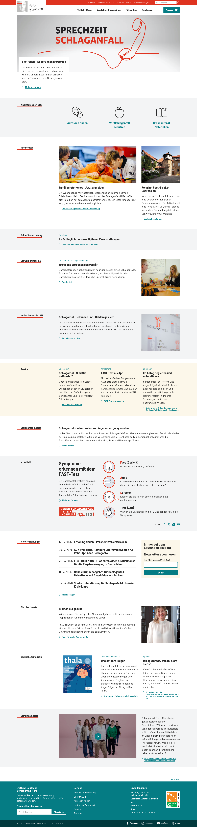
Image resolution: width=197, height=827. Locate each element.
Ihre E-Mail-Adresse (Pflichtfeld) (157, 560)
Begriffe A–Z (80, 796)
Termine (78, 813)
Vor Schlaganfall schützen (119, 125)
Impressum (30, 823)
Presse (77, 809)
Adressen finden (77, 123)
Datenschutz (42, 823)
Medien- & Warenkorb (84, 804)
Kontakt (20, 823)
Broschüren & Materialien (161, 125)
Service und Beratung (85, 792)
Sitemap (59, 823)
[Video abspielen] (97, 736)
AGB (51, 823)
